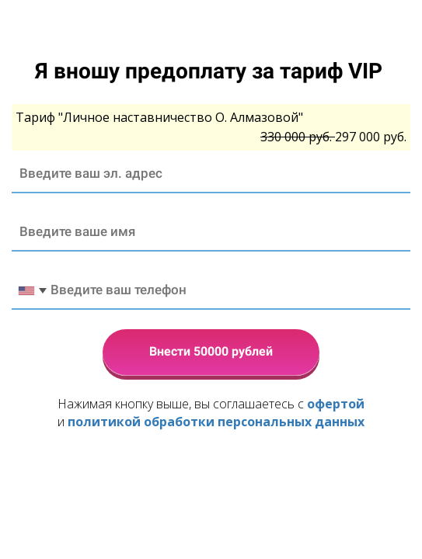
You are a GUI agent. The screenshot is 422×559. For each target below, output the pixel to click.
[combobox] (31, 290)
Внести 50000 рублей (211, 351)
